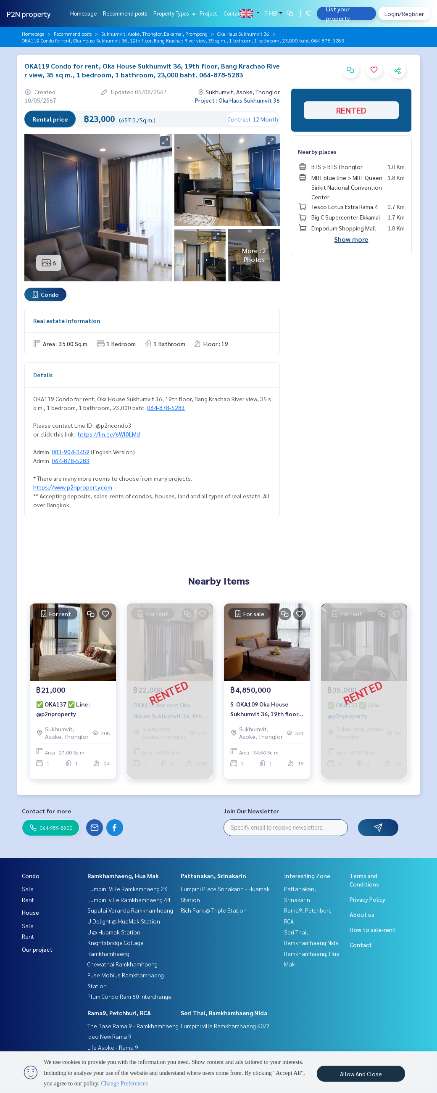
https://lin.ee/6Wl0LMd (109, 434)
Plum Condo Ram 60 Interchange (129, 996)
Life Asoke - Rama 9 (112, 1047)
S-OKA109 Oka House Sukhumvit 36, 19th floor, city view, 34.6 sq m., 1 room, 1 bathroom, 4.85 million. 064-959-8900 (265, 713)
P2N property (29, 14)
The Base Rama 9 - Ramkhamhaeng (133, 1025)
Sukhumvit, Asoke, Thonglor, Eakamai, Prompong (154, 33)
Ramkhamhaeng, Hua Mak (123, 875)
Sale (28, 888)
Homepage (83, 13)
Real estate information (66, 320)
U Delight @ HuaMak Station (123, 921)
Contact (233, 13)
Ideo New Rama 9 (109, 1036)
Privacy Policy (367, 899)
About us (362, 914)
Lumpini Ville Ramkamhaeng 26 (127, 888)
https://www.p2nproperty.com (72, 487)
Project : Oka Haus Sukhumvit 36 (237, 100)
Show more (351, 239)
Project (208, 13)
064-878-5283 (166, 407)
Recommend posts (125, 13)
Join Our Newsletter (251, 811)
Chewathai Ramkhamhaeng (122, 964)
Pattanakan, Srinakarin (213, 875)
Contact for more (46, 811)
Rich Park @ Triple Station (214, 910)
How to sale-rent (372, 929)
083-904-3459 (71, 451)
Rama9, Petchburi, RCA (119, 1012)
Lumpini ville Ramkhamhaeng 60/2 (225, 1025)
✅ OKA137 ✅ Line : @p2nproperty (63, 712)
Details (43, 374)
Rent (28, 899)
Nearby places (317, 151)
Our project (37, 949)
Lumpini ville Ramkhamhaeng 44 (129, 899)
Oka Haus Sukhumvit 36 (243, 33)
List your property (338, 13)
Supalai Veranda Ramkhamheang (130, 910)
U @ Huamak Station (113, 932)
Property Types (173, 13)
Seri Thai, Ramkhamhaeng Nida (224, 1012)
